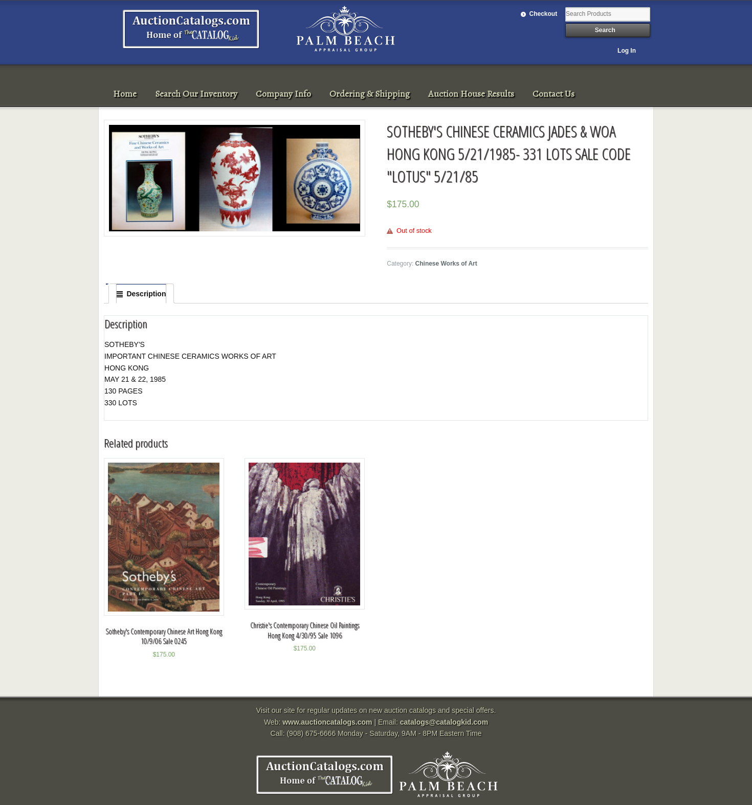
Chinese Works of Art (446, 263)
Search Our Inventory (196, 94)
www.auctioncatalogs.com (327, 722)
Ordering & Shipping (369, 94)
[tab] (141, 294)
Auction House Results (471, 94)
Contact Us (553, 94)
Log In (626, 50)
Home (125, 94)
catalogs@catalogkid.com (444, 722)
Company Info (283, 94)
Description (146, 294)
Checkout (543, 13)
